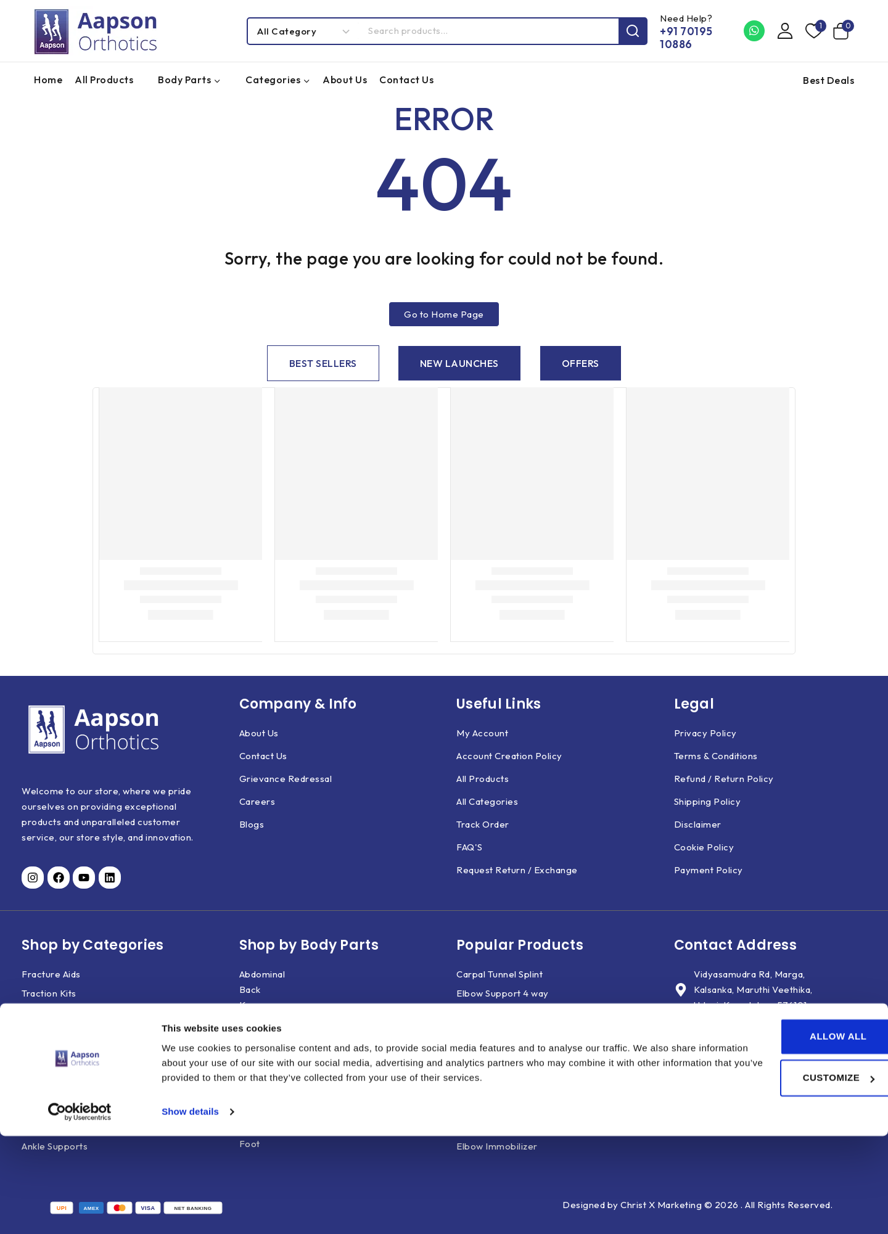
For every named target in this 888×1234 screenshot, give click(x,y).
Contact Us (406, 79)
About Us (345, 79)
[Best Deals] (825, 80)
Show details (190, 1209)
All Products (104, 79)
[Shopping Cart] (843, 31)
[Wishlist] (812, 30)
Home (48, 79)
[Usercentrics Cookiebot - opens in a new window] (80, 1210)
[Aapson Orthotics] (95, 31)
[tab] (323, 363)
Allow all (785, 1134)
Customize (785, 1175)
